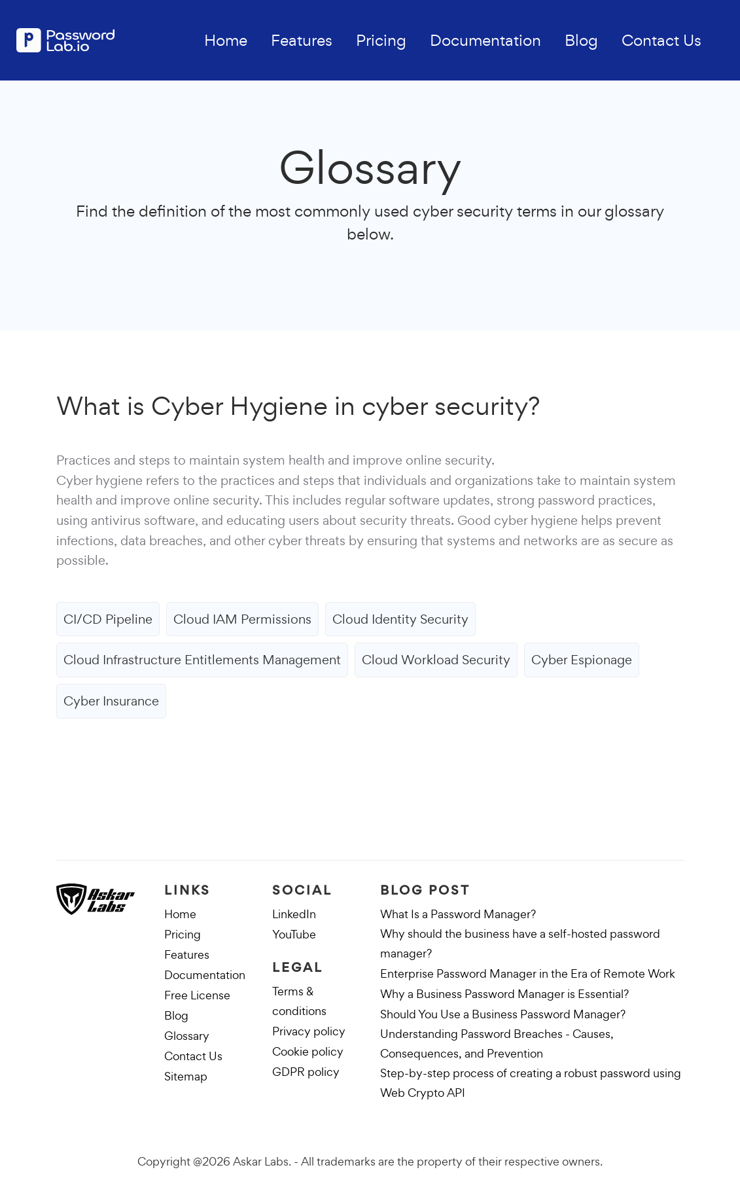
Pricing (381, 39)
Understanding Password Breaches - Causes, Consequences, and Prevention (497, 1043)
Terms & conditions (299, 1001)
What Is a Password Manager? (458, 913)
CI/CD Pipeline (107, 619)
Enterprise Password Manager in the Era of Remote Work (527, 973)
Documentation (485, 39)
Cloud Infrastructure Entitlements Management (202, 659)
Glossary (186, 1035)
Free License (197, 995)
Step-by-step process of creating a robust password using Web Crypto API (530, 1082)
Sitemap (185, 1076)
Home (225, 39)
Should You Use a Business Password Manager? (502, 1014)
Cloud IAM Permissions (242, 619)
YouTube (294, 934)
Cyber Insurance (111, 700)
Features (301, 39)
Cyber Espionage (581, 659)
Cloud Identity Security (400, 619)
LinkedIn (294, 913)
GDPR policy (306, 1071)
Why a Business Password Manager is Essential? (504, 993)
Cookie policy (308, 1051)
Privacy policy (308, 1031)
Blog (581, 39)
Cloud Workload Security (436, 659)
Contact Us (661, 39)
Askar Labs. (262, 1161)
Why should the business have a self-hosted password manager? (520, 943)
